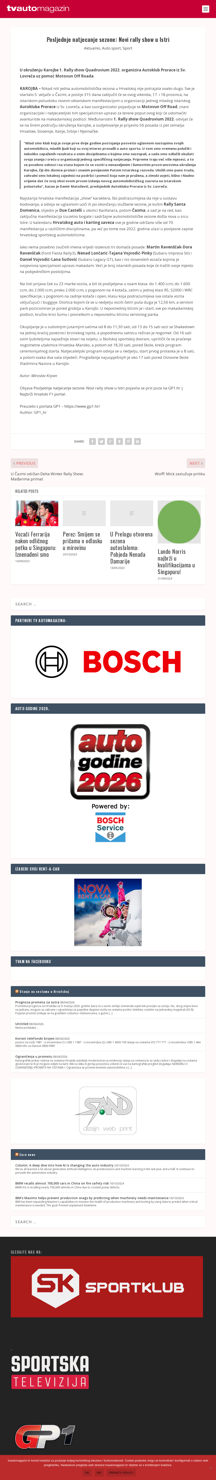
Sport (127, 48)
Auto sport (111, 48)
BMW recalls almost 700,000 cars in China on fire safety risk (62, 1183)
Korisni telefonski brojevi (34, 1038)
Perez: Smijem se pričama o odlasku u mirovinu (82, 541)
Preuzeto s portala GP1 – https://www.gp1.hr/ (60, 406)
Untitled (21, 1024)
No (99, 1472)
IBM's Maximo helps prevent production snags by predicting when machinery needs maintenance (92, 1198)
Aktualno (92, 48)
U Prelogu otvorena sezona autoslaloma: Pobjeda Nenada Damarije (131, 547)
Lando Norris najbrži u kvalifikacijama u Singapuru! (176, 561)
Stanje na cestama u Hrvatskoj (44, 991)
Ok (87, 1472)
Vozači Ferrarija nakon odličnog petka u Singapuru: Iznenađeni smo (35, 544)
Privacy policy (121, 1472)
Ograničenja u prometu (33, 1056)
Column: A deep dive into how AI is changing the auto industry (64, 1165)
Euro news (28, 1154)
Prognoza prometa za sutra (37, 1002)
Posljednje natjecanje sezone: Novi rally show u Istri (79, 388)
